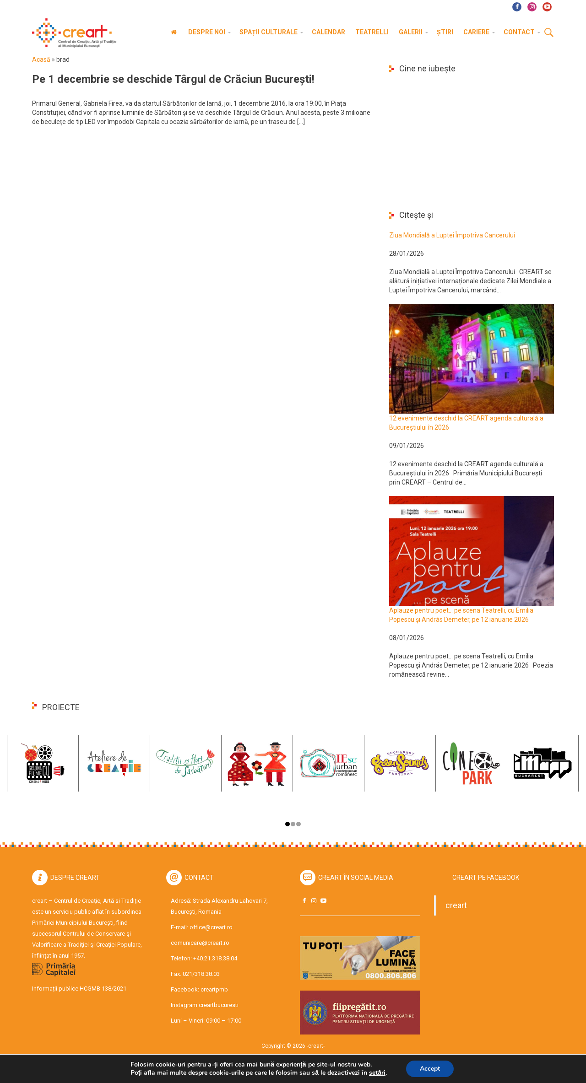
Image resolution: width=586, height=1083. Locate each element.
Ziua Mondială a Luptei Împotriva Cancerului (452, 235)
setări (377, 1073)
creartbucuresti (219, 1005)
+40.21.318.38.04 (215, 958)
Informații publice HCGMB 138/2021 (79, 988)
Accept (430, 1068)
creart (456, 905)
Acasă (41, 59)
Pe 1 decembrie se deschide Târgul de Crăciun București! (173, 79)
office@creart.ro (211, 927)
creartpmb (214, 989)
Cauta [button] (549, 33)
